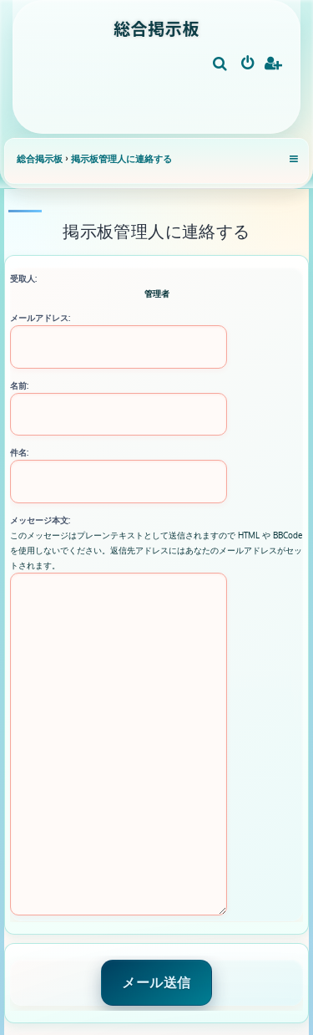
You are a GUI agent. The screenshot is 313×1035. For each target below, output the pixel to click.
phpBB (125, 999)
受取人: (23, 278)
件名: (19, 452)
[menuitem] (220, 64)
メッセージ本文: (40, 520)
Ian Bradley (160, 982)
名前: (19, 385)
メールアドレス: (40, 318)
